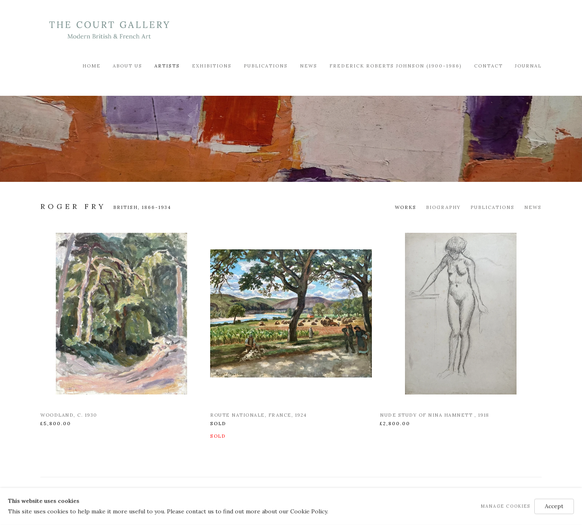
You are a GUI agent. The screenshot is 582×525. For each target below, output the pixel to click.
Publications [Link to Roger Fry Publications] (492, 207)
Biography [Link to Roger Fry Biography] (443, 207)
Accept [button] (554, 506)
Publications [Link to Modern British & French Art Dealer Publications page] (266, 66)
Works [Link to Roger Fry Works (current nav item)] (405, 207)
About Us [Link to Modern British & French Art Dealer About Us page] (127, 66)
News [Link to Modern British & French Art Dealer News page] (308, 66)
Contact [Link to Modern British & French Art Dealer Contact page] (488, 66)
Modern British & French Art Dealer (109, 30)
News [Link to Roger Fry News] (533, 207)
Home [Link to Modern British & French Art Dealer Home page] (91, 66)
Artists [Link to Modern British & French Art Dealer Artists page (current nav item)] (167, 66)
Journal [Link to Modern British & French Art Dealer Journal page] (528, 66)
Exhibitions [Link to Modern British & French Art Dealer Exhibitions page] (212, 66)
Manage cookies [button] (505, 506)
